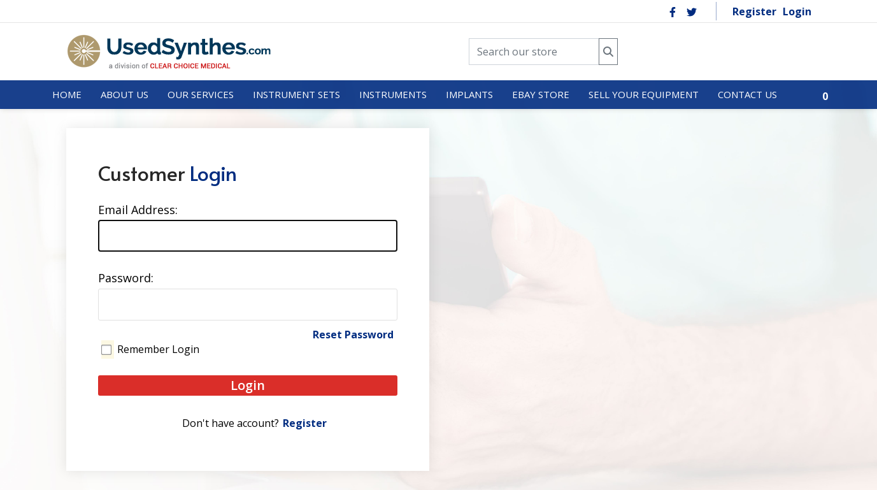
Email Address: (138, 209)
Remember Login (158, 349)
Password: (125, 277)
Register (754, 11)
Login (797, 11)
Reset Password (353, 335)
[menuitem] (67, 95)
